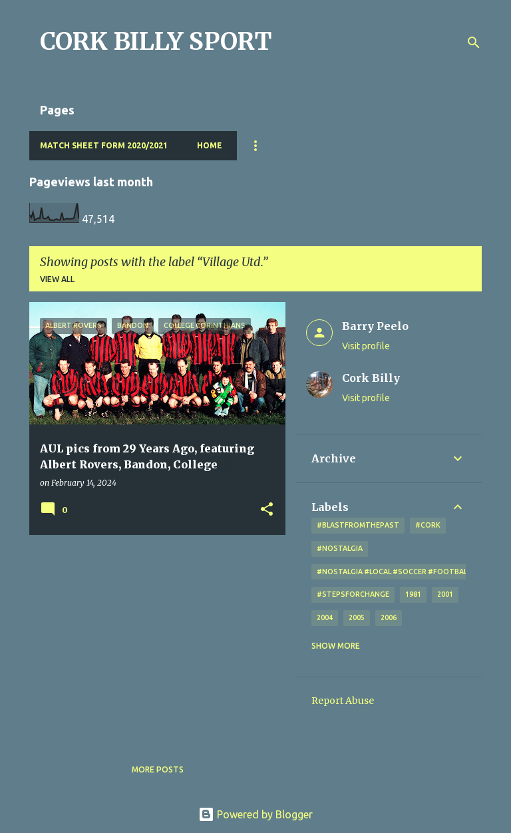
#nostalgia (340, 548)
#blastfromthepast (358, 525)
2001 (445, 594)
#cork (427, 525)
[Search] (474, 43)
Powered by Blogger (255, 814)
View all (57, 279)
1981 (413, 594)
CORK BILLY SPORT (156, 42)
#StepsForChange (353, 594)
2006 (389, 617)
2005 (357, 617)
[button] (267, 510)
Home (209, 145)
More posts (158, 769)
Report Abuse (342, 701)
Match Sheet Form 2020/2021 (104, 145)
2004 (325, 617)
